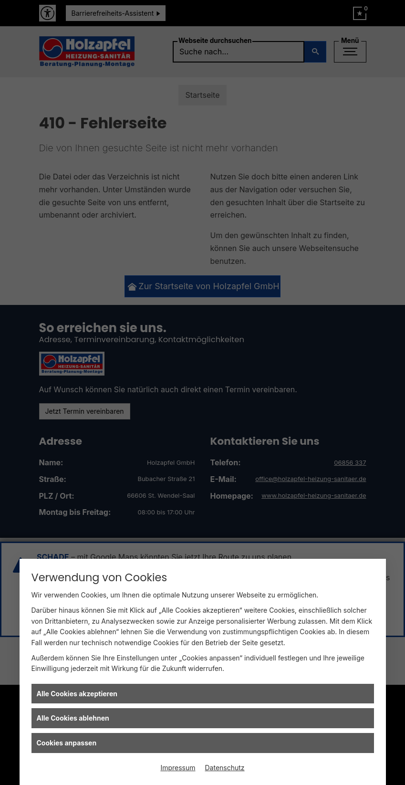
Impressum (177, 768)
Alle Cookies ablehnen (73, 718)
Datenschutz (225, 768)
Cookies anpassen (67, 743)
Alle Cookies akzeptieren (77, 694)
